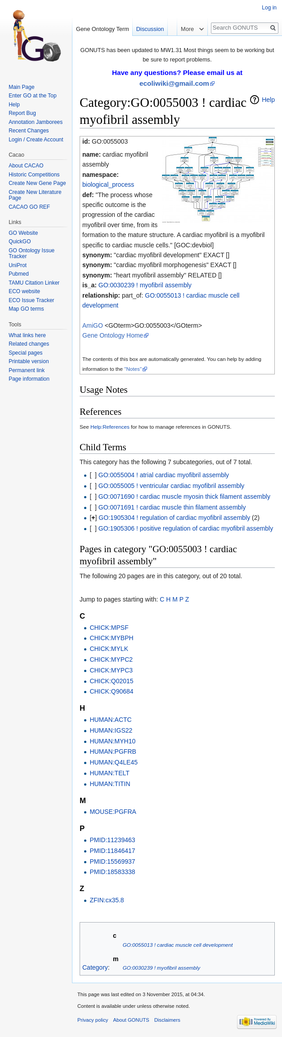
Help (268, 99)
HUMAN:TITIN (110, 783)
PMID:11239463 (112, 840)
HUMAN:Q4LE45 (114, 762)
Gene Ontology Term (102, 29)
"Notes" (133, 369)
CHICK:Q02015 (111, 681)
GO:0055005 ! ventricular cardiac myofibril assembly (171, 485)
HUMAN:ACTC (110, 719)
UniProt (18, 265)
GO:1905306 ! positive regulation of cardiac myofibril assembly (185, 528)
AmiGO (92, 325)
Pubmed (19, 274)
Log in (269, 7)
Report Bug (22, 113)
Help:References (110, 427)
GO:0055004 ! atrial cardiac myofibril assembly (163, 475)
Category (95, 967)
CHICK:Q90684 (111, 691)
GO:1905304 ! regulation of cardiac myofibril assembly (174, 517)
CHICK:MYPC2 (111, 659)
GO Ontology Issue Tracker (31, 253)
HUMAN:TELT (109, 773)
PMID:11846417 (112, 850)
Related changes (29, 344)
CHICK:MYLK (109, 648)
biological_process (108, 184)
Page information (29, 379)
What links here (27, 335)
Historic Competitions (34, 174)
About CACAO (26, 166)
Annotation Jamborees (36, 122)
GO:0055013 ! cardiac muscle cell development (178, 945)
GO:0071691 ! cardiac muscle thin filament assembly (172, 507)
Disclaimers (167, 1020)
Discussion (150, 29)
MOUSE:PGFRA (113, 811)
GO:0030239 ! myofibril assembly (145, 285)
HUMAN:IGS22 (111, 730)
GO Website (23, 233)
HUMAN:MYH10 (112, 741)
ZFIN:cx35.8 (107, 900)
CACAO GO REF (29, 207)
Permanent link (27, 370)
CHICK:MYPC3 (111, 670)
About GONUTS (131, 1020)
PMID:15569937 (112, 861)
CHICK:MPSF (109, 627)
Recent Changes (29, 130)
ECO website (24, 291)
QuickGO (20, 241)
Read (168, 47)
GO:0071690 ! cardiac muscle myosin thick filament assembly (184, 496)
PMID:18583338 (112, 871)
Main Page (21, 87)
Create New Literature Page (35, 195)
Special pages (25, 353)
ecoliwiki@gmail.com (174, 83)
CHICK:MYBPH (111, 638)
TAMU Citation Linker (34, 283)
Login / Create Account (36, 139)
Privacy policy (92, 1020)
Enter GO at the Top (33, 95)
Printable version (29, 361)
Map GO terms (26, 309)
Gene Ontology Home (112, 335)
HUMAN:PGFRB (113, 751)
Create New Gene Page (37, 183)
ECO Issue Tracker (31, 300)
